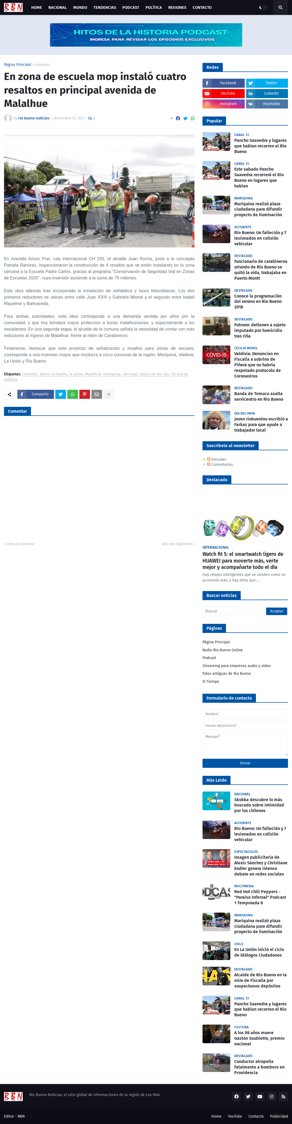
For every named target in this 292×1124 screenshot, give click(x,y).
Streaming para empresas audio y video (237, 666)
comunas (42, 65)
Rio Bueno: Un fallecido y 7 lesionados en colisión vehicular (260, 238)
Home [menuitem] (36, 7)
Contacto (256, 1116)
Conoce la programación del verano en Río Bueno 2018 (258, 302)
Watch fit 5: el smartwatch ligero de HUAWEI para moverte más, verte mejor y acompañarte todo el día (243, 560)
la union (76, 374)
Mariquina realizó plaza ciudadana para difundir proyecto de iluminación (258, 209)
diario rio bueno (53, 374)
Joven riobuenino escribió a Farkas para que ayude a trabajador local (261, 424)
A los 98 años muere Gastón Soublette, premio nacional (259, 1038)
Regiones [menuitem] (177, 7)
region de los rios (154, 374)
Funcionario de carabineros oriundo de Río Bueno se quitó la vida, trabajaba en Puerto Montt (260, 269)
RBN (21, 1116)
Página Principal (17, 65)
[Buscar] (245, 611)
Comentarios (220, 464)
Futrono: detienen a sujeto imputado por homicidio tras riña (260, 330)
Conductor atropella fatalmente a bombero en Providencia (259, 1067)
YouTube (235, 1116)
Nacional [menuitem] (57, 7)
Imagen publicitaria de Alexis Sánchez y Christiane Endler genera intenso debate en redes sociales (260, 865)
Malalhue (93, 374)
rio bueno (179, 374)
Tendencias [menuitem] (105, 7)
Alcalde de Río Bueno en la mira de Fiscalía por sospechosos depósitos (260, 980)
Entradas (216, 459)
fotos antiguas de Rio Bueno (227, 673)
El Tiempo (211, 681)
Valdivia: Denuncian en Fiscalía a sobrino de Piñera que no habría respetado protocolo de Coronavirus (257, 364)
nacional (130, 374)
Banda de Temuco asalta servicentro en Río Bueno (258, 396)
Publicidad (279, 1116)
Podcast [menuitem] (130, 7)
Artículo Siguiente (177, 544)
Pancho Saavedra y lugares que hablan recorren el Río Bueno (260, 146)
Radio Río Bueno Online (223, 650)
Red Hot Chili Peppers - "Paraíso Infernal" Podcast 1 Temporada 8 (260, 897)
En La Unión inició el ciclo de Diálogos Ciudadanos (259, 952)
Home (216, 1116)
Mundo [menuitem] (80, 7)
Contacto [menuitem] (202, 7)
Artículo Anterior (20, 544)
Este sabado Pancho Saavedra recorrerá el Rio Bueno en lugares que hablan (259, 177)
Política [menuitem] (154, 7)
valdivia (10, 380)
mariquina (111, 374)
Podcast (209, 658)
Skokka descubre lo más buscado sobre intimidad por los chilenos (259, 805)
